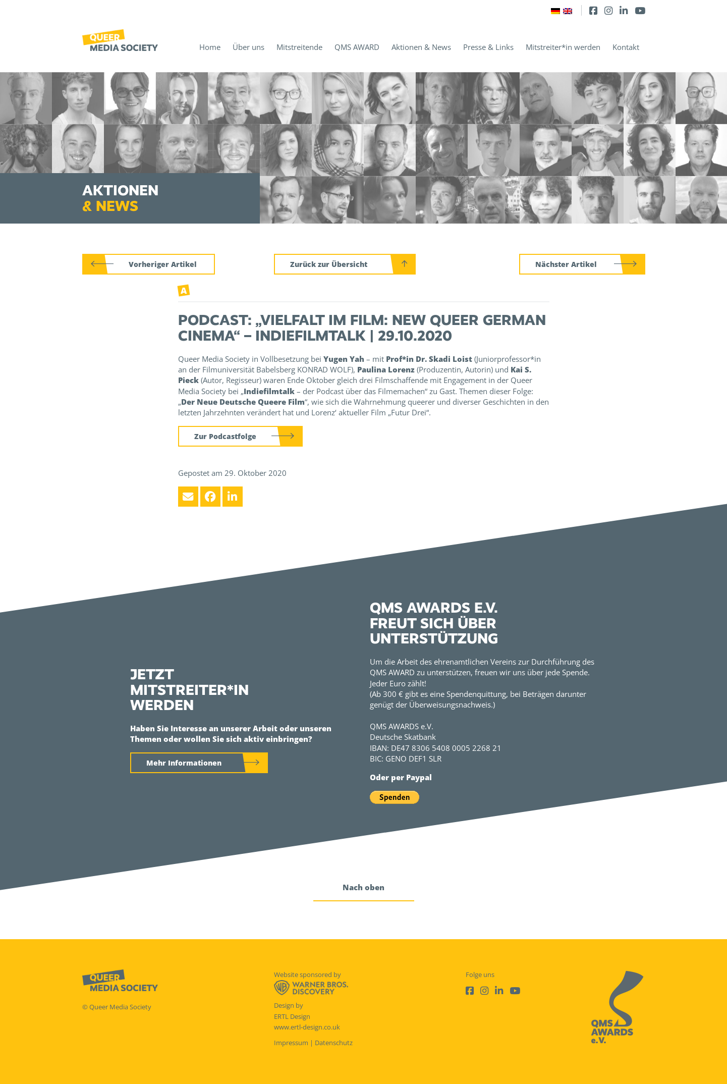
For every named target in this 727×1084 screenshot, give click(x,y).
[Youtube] (640, 10)
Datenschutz (334, 1042)
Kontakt (625, 47)
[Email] (188, 496)
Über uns (248, 47)
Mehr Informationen (183, 763)
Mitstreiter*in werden (563, 47)
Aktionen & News (421, 47)
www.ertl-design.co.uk (307, 1027)
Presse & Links (488, 47)
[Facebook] (593, 10)
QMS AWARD (356, 47)
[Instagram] (608, 10)
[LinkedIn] (624, 10)
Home (209, 47)
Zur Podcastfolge (225, 436)
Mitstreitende (299, 47)
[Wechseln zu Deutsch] (555, 10)
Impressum (291, 1042)
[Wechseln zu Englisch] (568, 10)
